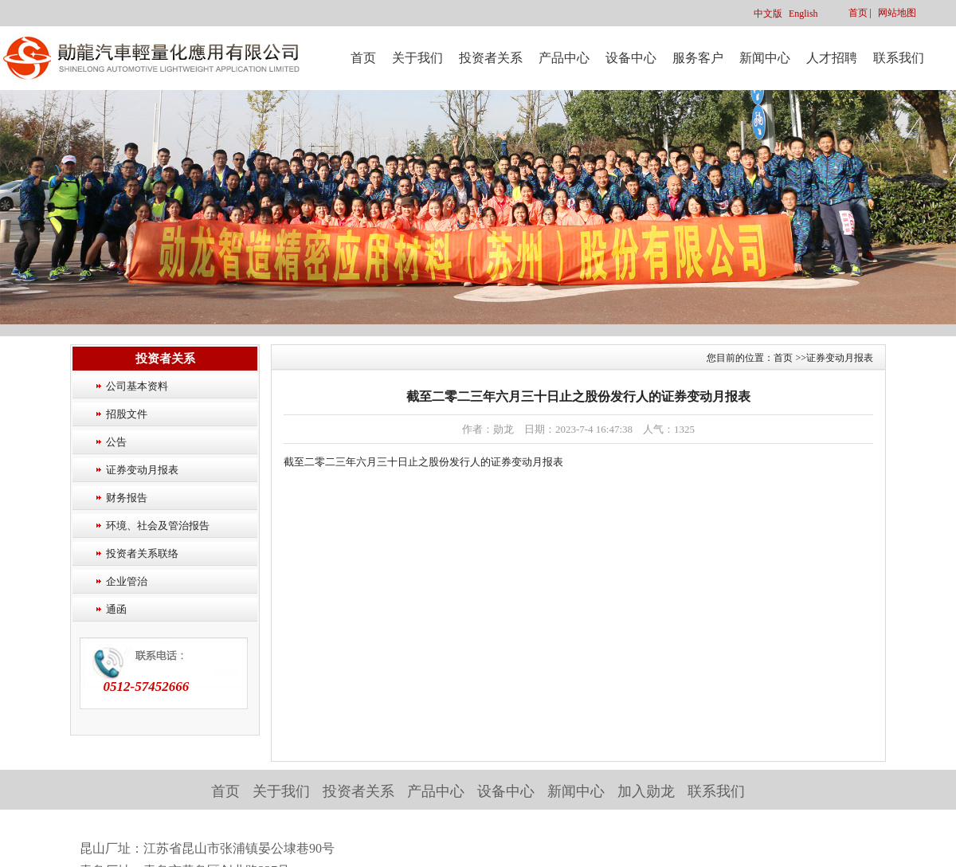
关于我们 (417, 58)
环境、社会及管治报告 (158, 526)
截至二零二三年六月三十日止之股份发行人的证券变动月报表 (423, 462)
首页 (858, 12)
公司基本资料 (137, 386)
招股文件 (126, 414)
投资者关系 (491, 58)
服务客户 (697, 58)
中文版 (768, 13)
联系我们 (898, 58)
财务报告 (126, 498)
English (803, 13)
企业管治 (126, 581)
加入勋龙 (646, 791)
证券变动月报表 (142, 470)
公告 (116, 442)
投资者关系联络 (142, 553)
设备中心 (630, 58)
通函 (116, 609)
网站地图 (897, 12)
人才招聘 (831, 58)
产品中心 (564, 58)
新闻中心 (764, 58)
